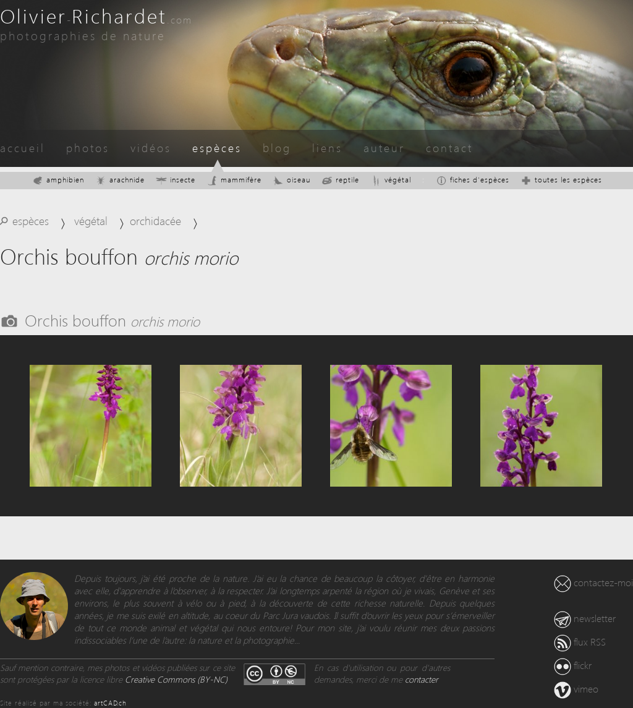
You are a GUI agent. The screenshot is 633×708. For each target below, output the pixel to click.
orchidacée (155, 220)
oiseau (291, 179)
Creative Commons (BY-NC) (176, 679)
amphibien (58, 179)
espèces (217, 147)
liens (327, 147)
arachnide (120, 179)
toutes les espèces (561, 179)
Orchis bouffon (112, 320)
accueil (22, 147)
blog (277, 147)
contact (449, 147)
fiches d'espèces (472, 179)
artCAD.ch (110, 703)
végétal (390, 179)
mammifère (233, 179)
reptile (340, 179)
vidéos (150, 147)
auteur (384, 147)
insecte (175, 179)
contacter (421, 679)
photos (87, 147)
